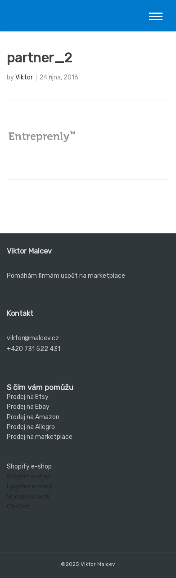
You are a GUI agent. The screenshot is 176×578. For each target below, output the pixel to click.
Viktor (24, 77)
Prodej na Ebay (28, 407)
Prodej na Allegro (31, 427)
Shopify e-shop (29, 466)
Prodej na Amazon (33, 417)
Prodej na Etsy (28, 397)
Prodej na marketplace (39, 437)
